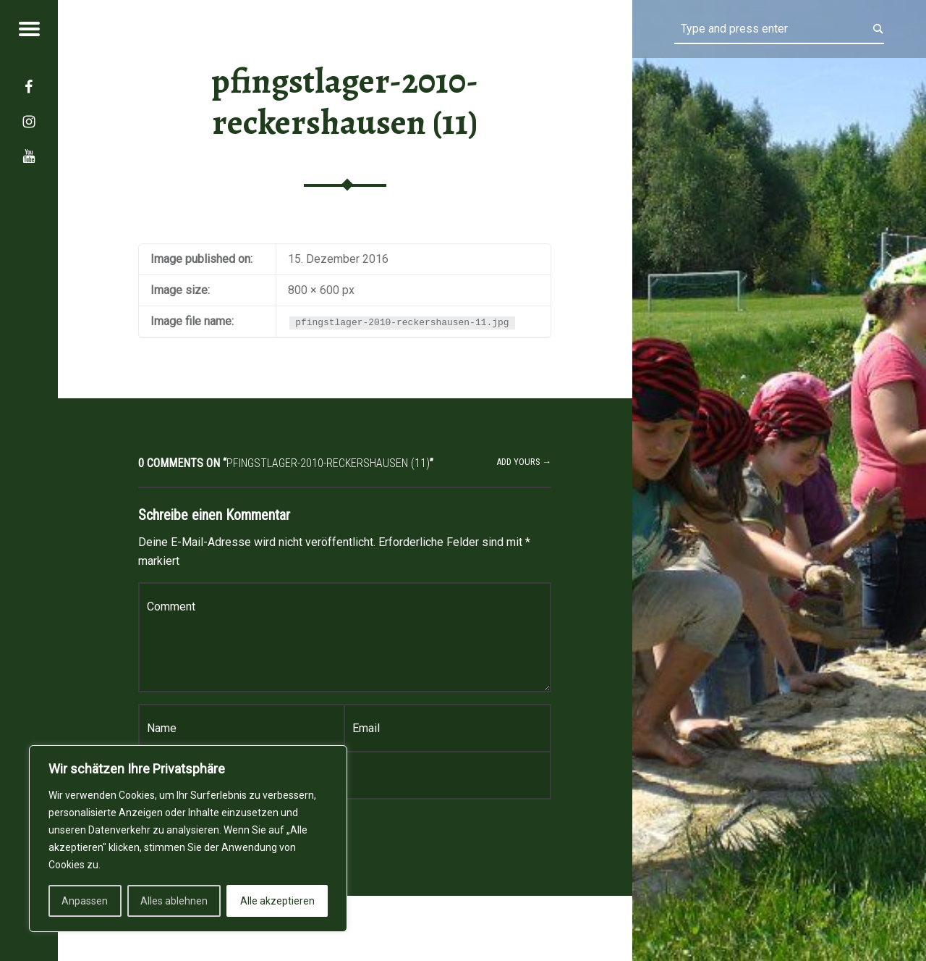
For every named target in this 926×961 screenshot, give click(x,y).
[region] (188, 838)
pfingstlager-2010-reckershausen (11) (344, 101)
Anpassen (84, 901)
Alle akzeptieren (277, 901)
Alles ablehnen (174, 901)
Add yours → (524, 461)
